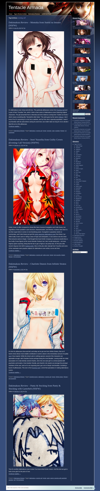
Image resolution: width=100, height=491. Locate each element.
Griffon (77, 184)
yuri (15, 480)
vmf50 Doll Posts (46, 14)
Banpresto (78, 158)
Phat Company (79, 209)
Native (77, 204)
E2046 (77, 167)
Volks (77, 226)
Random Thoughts (78, 246)
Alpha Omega (79, 146)
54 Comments (20, 480)
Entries (78, 488)
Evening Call (61, 110)
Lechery (77, 195)
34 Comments (17, 256)
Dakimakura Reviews (34, 14)
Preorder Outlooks (78, 240)
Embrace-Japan (79, 168)
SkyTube (78, 221)
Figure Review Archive (20, 14)
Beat (77, 160)
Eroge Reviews (77, 237)
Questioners (78, 216)
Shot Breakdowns (78, 242)
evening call (39, 130)
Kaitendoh (78, 188)
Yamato (77, 232)
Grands (77, 182)
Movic (77, 202)
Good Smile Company (81, 181)
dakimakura (32, 130)
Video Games (77, 244)
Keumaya (78, 191)
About (10, 14)
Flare (77, 174)
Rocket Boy (78, 218)
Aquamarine (78, 154)
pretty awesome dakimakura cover (45, 234)
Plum (77, 211)
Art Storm (78, 156)
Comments (88, 488)
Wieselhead (77, 124)
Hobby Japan (79, 186)
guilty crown (46, 255)
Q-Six (77, 212)
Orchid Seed (79, 207)
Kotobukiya (78, 193)
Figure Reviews (78, 144)
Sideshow (78, 219)
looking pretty (30, 246)
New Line (78, 205)
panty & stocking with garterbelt (58, 478)
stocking (11, 480)
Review (62, 130)
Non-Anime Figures (80, 233)
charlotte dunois (33, 377)
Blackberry (78, 161)
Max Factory (79, 197)
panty (48, 478)
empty (77, 170)
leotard (63, 255)
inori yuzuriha (57, 255)
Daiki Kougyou (79, 165)
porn (10, 356)
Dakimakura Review (19, 130)
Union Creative (79, 223)
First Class (78, 172)
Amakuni (78, 147)
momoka (49, 130)
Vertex (77, 225)
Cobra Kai (78, 163)
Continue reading (15, 126)
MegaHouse (78, 198)
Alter (77, 153)
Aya (75, 120)
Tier (24, 28)
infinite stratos (59, 377)
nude (53, 130)
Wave (77, 228)
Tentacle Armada (25, 7)
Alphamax (78, 149)
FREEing (78, 175)
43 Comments (12, 378)
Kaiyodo (78, 189)
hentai (44, 130)
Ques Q (77, 214)
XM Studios (78, 230)
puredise (57, 130)
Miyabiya (78, 200)
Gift (77, 177)
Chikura (60, 117)
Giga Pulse (78, 179)
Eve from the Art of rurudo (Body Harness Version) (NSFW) (82, 125)
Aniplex (77, 151)
